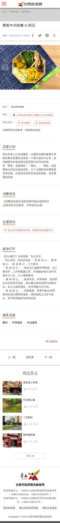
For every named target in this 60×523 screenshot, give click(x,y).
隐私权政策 (9, 507)
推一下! (40, 35)
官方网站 (25, 123)
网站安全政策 (49, 507)
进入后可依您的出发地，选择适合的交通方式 (30, 230)
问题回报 (54, 35)
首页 (5, 11)
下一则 (48, 357)
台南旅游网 (30, 4)
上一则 (12, 357)
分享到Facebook (32, 35)
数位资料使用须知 (28, 507)
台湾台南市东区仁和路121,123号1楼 (34, 115)
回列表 (30, 357)
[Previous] (5, 67)
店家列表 (25, 11)
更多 (28, 455)
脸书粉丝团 (44, 123)
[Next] (54, 67)
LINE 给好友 (47, 35)
